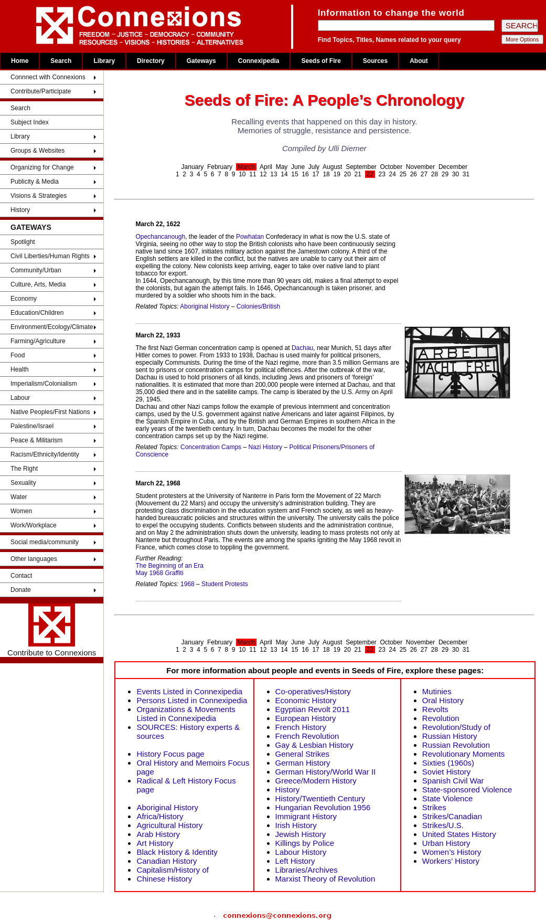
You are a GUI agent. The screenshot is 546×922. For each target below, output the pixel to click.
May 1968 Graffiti (159, 573)
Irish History (296, 825)
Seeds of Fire (320, 61)
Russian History (449, 736)
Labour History (301, 851)
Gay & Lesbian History (314, 744)
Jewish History (300, 834)
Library (104, 61)
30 (455, 174)
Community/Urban (35, 270)
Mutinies (437, 691)
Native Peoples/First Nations (50, 412)
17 (315, 174)
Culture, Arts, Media (38, 284)
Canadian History (166, 860)
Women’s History (451, 851)
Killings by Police (305, 843)
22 (370, 174)
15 (294, 174)
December (452, 167)
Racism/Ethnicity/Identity (44, 454)
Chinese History (164, 878)
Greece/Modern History (316, 780)
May (282, 167)
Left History (295, 860)
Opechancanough (160, 236)
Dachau (302, 348)
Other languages (33, 559)
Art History (154, 843)
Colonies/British (258, 306)
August (332, 167)
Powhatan (250, 236)
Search (60, 61)
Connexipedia (259, 61)
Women (21, 511)
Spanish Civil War (453, 780)
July (313, 167)
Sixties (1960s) (448, 762)
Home (19, 61)
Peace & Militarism (36, 440)
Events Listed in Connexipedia (189, 691)
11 (252, 174)
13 (273, 174)
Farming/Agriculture (38, 341)
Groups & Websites (37, 150)
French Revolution (307, 736)
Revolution (440, 718)
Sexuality (23, 482)
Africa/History (159, 816)
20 (347, 174)
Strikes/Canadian (452, 816)
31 (466, 174)
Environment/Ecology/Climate (51, 327)
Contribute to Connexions (51, 630)
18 (326, 174)
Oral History (443, 700)
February (219, 167)
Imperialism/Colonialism (43, 383)
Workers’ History (450, 860)
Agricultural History (169, 825)
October (391, 167)
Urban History (446, 843)
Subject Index (29, 122)
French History (301, 727)
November (420, 167)
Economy (23, 298)
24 (392, 174)
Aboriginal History (204, 306)
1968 (187, 584)
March (246, 167)
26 (413, 174)
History (20, 210)
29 (445, 174)
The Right (24, 468)
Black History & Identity (176, 851)
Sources (375, 61)
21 (358, 174)
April (266, 167)
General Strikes (302, 753)
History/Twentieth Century (320, 798)
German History (302, 762)
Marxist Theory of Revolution (325, 878)
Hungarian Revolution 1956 (323, 807)
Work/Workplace (33, 525)
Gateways (201, 61)
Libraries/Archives (306, 869)
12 (263, 174)
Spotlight (22, 242)
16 (305, 174)
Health (19, 369)
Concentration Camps (210, 447)
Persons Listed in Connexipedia (191, 700)
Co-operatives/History (313, 691)
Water (18, 497)
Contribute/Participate (40, 91)
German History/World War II (325, 771)
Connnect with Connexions (47, 77)
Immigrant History (306, 816)
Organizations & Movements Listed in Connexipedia (185, 714)
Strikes (434, 807)
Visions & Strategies (38, 195)
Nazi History (265, 447)
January (192, 167)
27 (424, 174)
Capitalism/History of (172, 869)
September (361, 167)
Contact (21, 575)
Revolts (435, 709)
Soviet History (446, 771)
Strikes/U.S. (443, 825)
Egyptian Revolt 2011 (312, 709)
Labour (20, 397)
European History (305, 718)
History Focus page (170, 753)
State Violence (447, 798)
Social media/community (44, 542)
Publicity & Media (34, 181)
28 (434, 174)
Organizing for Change (42, 167)
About (419, 61)
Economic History (306, 700)
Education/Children (36, 312)
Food (17, 355)
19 (336, 174)
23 (382, 174)
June (298, 167)
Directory (151, 61)
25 (403, 174)
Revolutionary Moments (463, 753)
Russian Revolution (456, 744)
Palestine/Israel (31, 426)
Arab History (158, 834)
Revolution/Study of (456, 727)
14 (284, 174)
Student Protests (224, 584)
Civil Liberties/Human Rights (50, 256)
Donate (20, 590)
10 (242, 174)
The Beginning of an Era (169, 565)
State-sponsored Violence (467, 789)
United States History (459, 834)
